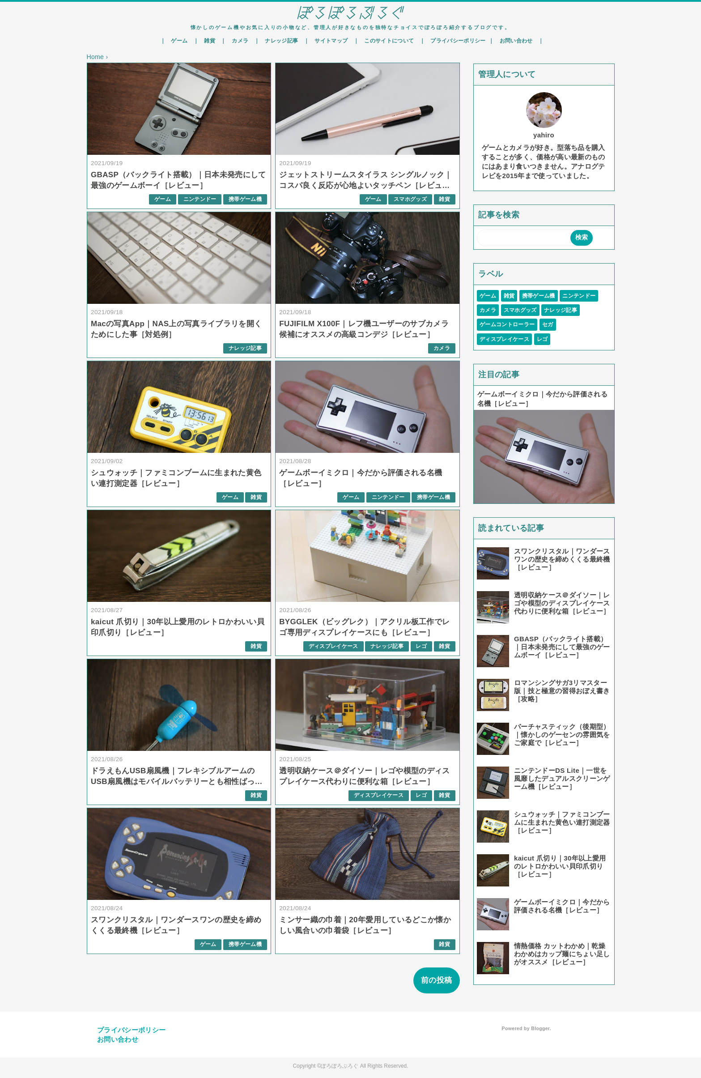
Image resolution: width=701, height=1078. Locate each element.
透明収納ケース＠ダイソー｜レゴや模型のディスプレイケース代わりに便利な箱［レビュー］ (562, 603)
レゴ (421, 646)
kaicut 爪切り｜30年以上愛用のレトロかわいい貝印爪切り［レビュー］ (560, 866)
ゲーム (162, 199)
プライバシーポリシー (131, 1030)
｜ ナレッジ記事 (277, 41)
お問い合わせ (117, 1039)
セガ (547, 324)
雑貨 (444, 199)
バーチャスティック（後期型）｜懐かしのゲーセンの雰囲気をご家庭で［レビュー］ (562, 734)
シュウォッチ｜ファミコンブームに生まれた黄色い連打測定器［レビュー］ (562, 822)
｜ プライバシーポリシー (454, 41)
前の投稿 (436, 980)
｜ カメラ (236, 41)
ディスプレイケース (333, 646)
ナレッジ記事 (245, 348)
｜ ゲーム (175, 41)
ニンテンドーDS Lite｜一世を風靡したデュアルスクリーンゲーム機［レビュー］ (562, 778)
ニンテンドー (200, 199)
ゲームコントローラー (507, 324)
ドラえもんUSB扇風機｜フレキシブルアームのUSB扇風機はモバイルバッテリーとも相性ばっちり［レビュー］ (177, 782)
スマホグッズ (410, 199)
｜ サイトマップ (327, 41)
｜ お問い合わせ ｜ (516, 41)
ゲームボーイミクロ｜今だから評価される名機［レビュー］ (562, 906)
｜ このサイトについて (385, 41)
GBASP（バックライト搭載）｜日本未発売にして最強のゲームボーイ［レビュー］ (562, 647)
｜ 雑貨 (205, 41)
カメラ (441, 348)
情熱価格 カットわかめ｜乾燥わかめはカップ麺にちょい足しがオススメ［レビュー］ (562, 954)
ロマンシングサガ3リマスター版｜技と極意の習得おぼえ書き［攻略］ (562, 691)
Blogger (540, 1028)
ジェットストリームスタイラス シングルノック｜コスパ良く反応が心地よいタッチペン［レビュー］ (365, 185)
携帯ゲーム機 (245, 199)
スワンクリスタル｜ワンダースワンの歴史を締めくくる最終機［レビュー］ (562, 559)
